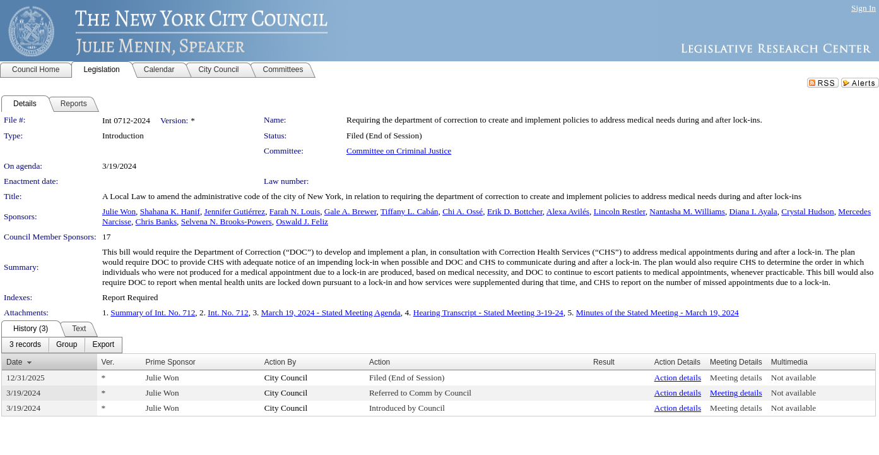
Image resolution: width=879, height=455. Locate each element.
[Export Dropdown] (103, 345)
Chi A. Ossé (462, 211)
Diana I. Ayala (753, 211)
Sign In (863, 8)
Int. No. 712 (228, 312)
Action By (280, 362)
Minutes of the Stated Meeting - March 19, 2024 (657, 312)
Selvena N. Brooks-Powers (226, 221)
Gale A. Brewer (350, 211)
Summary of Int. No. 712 (152, 312)
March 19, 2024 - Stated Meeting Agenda (331, 312)
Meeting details (736, 377)
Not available (793, 377)
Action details (677, 377)
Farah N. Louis (294, 211)
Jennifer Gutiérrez (235, 211)
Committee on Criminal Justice (398, 150)
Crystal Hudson (807, 211)
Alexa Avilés (567, 211)
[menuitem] (25, 345)
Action (379, 362)
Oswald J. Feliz (302, 221)
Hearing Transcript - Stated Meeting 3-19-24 (488, 312)
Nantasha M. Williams (687, 211)
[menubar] (61, 345)
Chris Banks (156, 221)
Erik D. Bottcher (515, 211)
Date (14, 362)
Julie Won (119, 211)
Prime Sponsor (170, 362)
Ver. (108, 362)
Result (604, 362)
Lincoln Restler (620, 211)
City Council (286, 377)
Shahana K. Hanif (170, 211)
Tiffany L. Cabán (409, 211)
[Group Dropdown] (67, 345)
